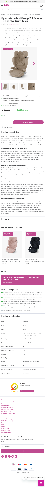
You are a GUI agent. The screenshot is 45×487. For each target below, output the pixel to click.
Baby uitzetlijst (5, 428)
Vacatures (4, 422)
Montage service (6, 411)
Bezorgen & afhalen (7, 409)
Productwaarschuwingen (8, 413)
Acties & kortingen (6, 432)
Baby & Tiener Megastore (8, 419)
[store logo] (9, 5)
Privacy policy (5, 403)
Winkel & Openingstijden (8, 421)
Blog (2, 424)
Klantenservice (5, 400)
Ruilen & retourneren (7, 407)
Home (3, 14)
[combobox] (22, 9)
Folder (3, 426)
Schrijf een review (14, 24)
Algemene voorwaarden (8, 402)
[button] (33, 63)
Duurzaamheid (5, 430)
